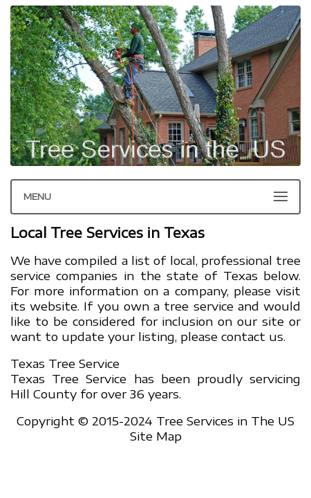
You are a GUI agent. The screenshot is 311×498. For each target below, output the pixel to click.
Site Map (156, 435)
